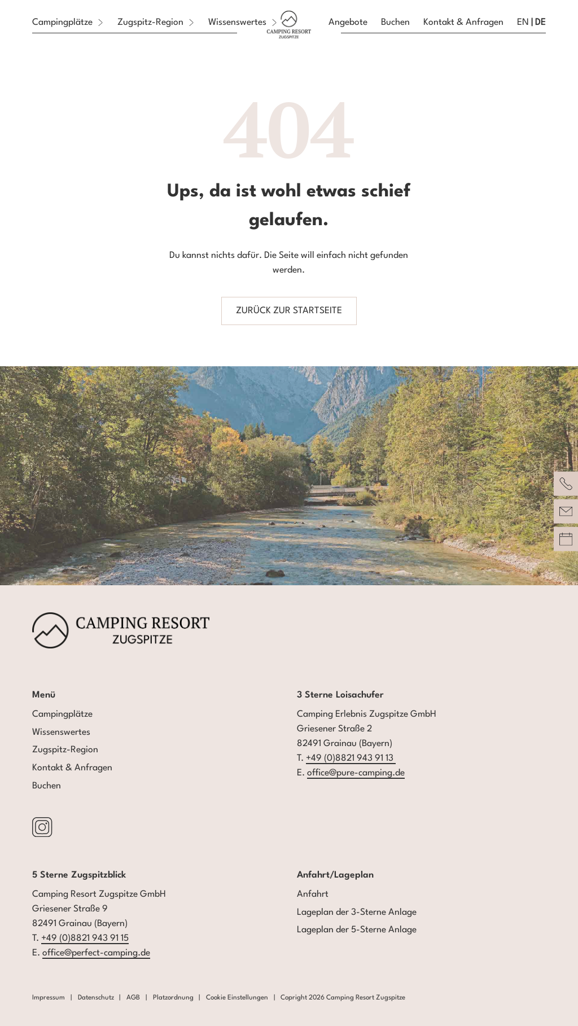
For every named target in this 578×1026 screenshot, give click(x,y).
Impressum (48, 997)
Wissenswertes (61, 732)
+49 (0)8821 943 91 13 (351, 758)
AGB (133, 997)
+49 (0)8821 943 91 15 (85, 938)
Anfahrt (313, 894)
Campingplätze (62, 714)
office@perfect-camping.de (96, 953)
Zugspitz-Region (65, 750)
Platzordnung (173, 997)
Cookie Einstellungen (237, 997)
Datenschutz (96, 997)
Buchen (46, 786)
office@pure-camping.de (356, 773)
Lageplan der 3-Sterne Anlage (357, 912)
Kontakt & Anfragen (72, 768)
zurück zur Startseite (289, 310)
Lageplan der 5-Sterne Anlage (357, 930)
